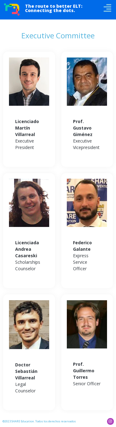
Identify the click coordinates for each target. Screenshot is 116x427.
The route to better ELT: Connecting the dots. (53, 8)
